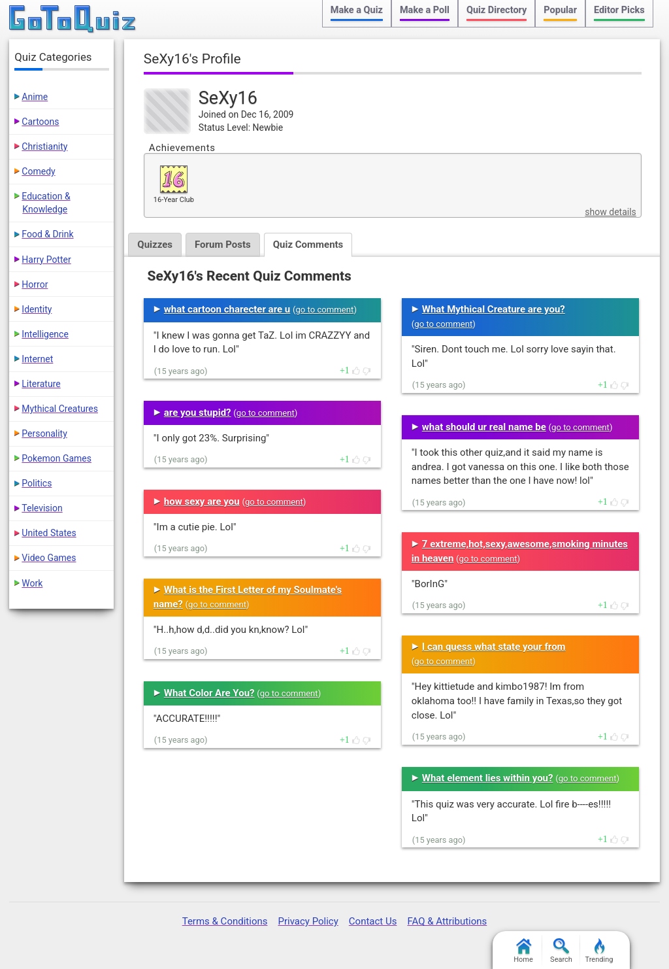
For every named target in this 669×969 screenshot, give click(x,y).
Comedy (38, 171)
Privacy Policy (308, 921)
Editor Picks (619, 10)
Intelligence (45, 334)
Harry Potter (46, 259)
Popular (560, 10)
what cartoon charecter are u (227, 309)
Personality (44, 433)
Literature (41, 384)
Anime (35, 97)
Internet (37, 359)
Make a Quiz (357, 10)
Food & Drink (47, 234)
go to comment (324, 309)
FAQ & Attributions (447, 921)
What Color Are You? (209, 693)
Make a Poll (424, 10)
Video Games (49, 557)
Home (523, 951)
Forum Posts (223, 244)
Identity (37, 309)
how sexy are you (202, 501)
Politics (37, 483)
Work (32, 583)
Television (42, 508)
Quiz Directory (496, 10)
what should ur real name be (484, 427)
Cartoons (40, 121)
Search (561, 951)
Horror (35, 284)
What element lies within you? (487, 778)
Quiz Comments (308, 244)
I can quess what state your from (494, 647)
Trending (599, 951)
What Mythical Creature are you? (493, 309)
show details (610, 212)
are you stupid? (197, 412)
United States (49, 533)
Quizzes (154, 244)
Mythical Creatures (60, 408)
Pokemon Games (56, 458)
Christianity (44, 146)
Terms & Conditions (225, 921)
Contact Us (373, 921)
